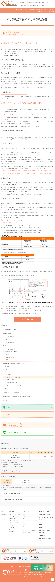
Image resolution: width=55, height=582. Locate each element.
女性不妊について (7, 333)
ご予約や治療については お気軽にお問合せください (15, 33)
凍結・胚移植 (8, 374)
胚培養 (6, 372)
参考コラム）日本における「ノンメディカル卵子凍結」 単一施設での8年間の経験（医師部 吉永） (27, 173)
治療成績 (11, 529)
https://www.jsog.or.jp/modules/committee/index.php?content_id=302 (19, 114)
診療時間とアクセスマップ (15, 525)
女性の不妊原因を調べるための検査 (13, 337)
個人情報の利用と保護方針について (25, 566)
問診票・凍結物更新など (26, 5)
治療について (36, 2)
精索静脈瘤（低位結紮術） (11, 351)
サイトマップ (10, 566)
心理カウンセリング (13, 520)
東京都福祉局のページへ (9, 222)
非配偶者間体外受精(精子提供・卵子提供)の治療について (16, 396)
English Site (42, 535)
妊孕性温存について (8, 92)
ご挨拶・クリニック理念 (14, 514)
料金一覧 (5, 400)
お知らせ (41, 522)
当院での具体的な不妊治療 (9, 329)
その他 (6, 359)
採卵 (6, 369)
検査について (8, 339)
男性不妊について (7, 346)
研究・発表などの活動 (44, 530)
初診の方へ (22, 2)
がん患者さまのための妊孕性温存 (11, 392)
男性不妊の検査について (10, 349)
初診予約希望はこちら (27, 319)
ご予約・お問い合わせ (38, 5)
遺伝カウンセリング (13, 522)
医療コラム (41, 524)
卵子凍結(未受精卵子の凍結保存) (12, 377)
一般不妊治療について (10, 342)
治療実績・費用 (45, 2)
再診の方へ (10, 414)
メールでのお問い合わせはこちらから (12, 499)
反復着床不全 (6, 388)
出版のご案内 (43, 532)
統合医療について (13, 518)
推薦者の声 (11, 531)
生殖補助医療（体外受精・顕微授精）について (14, 363)
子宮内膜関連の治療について (11, 382)
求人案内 (41, 527)
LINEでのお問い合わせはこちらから (12, 493)
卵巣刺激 (7, 366)
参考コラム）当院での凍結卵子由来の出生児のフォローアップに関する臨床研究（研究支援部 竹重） (28, 170)
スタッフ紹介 (12, 516)
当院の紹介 (29, 2)
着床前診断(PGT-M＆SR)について (13, 385)
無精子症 (7, 354)
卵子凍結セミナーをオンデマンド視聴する (13, 131)
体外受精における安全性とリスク (13, 379)
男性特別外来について (10, 357)
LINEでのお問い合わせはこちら (17, 432)
